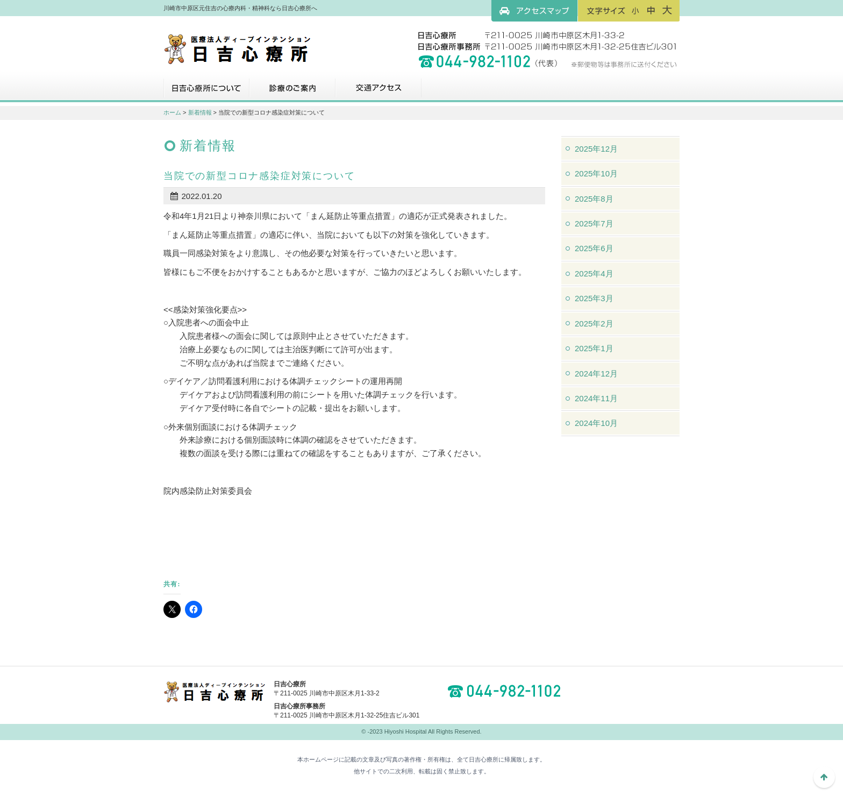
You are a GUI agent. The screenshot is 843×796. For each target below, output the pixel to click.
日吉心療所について (206, 92)
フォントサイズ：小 (635, 10)
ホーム (172, 112)
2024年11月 (596, 398)
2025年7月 (594, 223)
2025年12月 (596, 148)
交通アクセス (378, 92)
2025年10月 (596, 173)
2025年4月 (594, 273)
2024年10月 (596, 423)
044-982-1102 (507, 691)
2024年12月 (596, 373)
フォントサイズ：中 (651, 10)
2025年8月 (594, 198)
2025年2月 (594, 323)
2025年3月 (594, 298)
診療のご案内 (292, 92)
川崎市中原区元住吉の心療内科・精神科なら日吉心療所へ (237, 48)
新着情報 (200, 112)
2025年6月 (594, 248)
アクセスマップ (534, 11)
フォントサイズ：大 (667, 10)
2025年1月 (594, 348)
